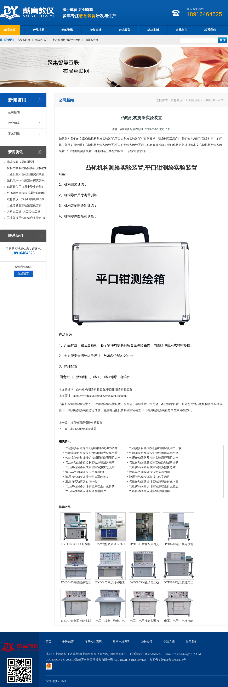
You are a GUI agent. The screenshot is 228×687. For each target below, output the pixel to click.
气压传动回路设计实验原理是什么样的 (90, 486)
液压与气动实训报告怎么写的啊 (149, 472)
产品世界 (38, 29)
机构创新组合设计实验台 (66, 39)
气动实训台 (24, 39)
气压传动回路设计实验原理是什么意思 (153, 486)
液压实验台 (92, 39)
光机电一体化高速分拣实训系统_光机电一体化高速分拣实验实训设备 (26, 181)
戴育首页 (10, 29)
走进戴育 (124, 29)
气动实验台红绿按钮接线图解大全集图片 (91, 453)
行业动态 (14, 123)
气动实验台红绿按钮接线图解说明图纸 (153, 453)
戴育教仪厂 (41, 39)
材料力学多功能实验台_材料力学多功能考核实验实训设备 (26, 169)
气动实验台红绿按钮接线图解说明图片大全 (92, 457)
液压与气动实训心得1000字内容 (149, 476)
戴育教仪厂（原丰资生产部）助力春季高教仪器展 (26, 187)
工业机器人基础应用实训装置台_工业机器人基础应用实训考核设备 (26, 175)
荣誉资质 (96, 29)
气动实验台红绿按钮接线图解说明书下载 (155, 448)
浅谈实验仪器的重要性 (21, 161)
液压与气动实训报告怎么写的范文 (87, 476)
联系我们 (210, 29)
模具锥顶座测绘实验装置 (86, 422)
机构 (103, 167)
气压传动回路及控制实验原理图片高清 (90, 462)
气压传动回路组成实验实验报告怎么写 (90, 467)
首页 (48, 641)
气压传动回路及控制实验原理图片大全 (153, 457)
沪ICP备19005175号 (173, 659)
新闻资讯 (67, 29)
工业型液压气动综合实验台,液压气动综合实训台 (26, 218)
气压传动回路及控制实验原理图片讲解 (153, 462)
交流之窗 (169, 641)
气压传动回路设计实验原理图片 (85, 491)
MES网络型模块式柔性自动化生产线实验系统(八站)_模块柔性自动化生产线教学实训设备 (26, 193)
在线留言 (181, 29)
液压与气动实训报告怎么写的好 (85, 472)
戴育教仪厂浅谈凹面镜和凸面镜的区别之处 (26, 200)
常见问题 (14, 133)
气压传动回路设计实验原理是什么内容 (153, 481)
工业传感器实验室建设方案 (24, 205)
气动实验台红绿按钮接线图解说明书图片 (91, 448)
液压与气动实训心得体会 (81, 481)
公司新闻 (14, 112)
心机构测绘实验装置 (83, 429)
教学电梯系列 (121, 641)
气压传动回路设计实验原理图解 (149, 491)
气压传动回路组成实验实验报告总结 (152, 467)
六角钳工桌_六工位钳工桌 (23, 211)
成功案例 (153, 29)
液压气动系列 (93, 641)
